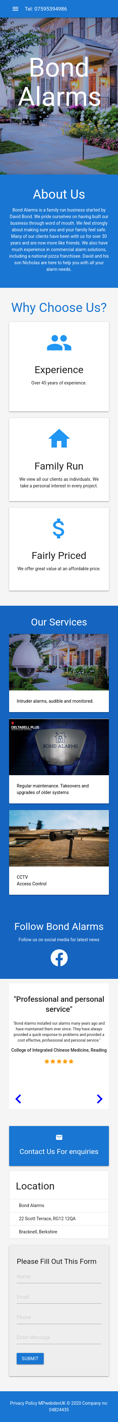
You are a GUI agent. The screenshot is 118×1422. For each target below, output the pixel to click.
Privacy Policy (24, 1403)
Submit (30, 1358)
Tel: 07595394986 (46, 9)
